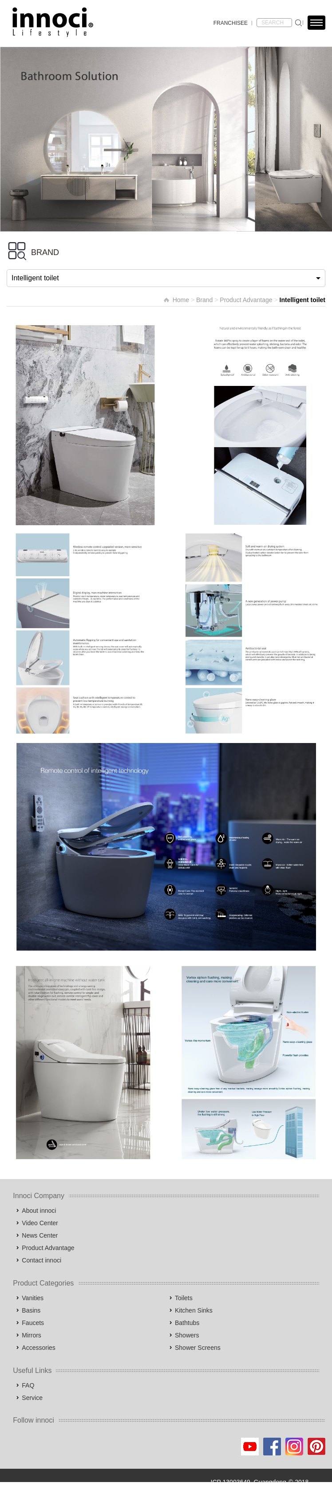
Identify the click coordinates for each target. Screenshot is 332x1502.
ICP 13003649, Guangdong (248, 1482)
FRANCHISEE (230, 23)
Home (181, 299)
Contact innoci (41, 1260)
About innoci (39, 1210)
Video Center (40, 1223)
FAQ (28, 1385)
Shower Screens (198, 1347)
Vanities (32, 1297)
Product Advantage (246, 299)
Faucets (33, 1322)
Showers (187, 1335)
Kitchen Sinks (194, 1310)
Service (32, 1397)
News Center (40, 1235)
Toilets (184, 1297)
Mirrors (31, 1335)
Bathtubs (187, 1322)
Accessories (38, 1347)
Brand (204, 299)
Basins (31, 1310)
